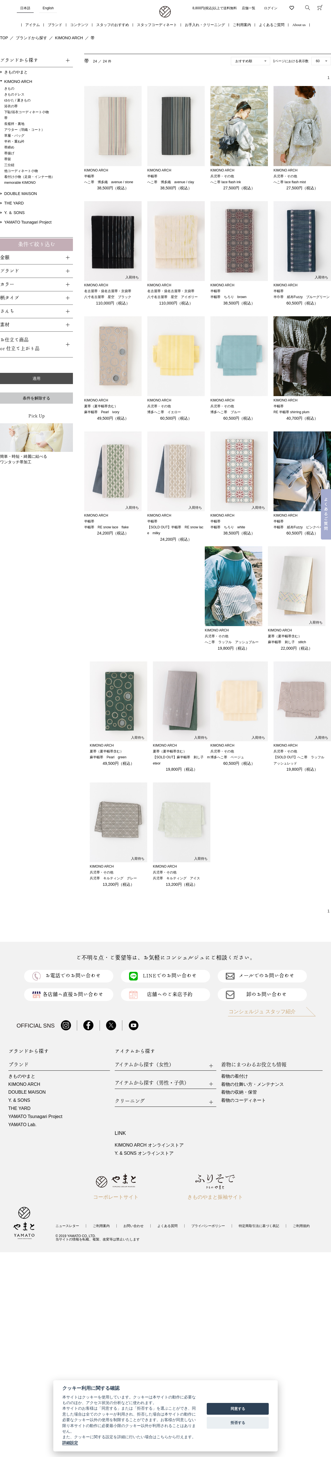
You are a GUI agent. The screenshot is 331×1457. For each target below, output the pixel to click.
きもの (9, 88)
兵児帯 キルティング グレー (113, 878)
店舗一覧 (248, 8)
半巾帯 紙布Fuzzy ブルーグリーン (301, 297)
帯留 (7, 159)
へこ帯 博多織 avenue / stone (108, 182)
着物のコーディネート (243, 1100)
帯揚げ (9, 153)
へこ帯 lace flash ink (225, 182)
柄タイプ (9, 298)
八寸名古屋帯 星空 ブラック (107, 297)
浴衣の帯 (11, 106)
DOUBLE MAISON (20, 193)
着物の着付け (234, 1076)
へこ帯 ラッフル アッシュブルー (232, 642)
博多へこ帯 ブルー (225, 412)
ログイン (270, 8)
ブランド (55, 25)
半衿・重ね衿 (14, 141)
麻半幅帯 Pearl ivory (101, 412)
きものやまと (16, 72)
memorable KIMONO (20, 183)
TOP (4, 38)
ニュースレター (67, 1226)
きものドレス (14, 94)
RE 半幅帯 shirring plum (291, 412)
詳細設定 (70, 1442)
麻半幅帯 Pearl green (108, 757)
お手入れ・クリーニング (205, 25)
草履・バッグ (14, 136)
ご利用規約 (301, 1226)
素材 (5, 325)
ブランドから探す (31, 38)
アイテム (32, 25)
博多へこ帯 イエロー (164, 412)
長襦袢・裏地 (14, 124)
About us (298, 25)
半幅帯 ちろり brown (228, 297)
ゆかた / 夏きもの (17, 100)
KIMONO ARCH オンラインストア (149, 1145)
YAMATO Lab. (22, 1124)
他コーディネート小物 (21, 171)
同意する (238, 1409)
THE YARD (14, 203)
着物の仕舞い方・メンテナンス (252, 1084)
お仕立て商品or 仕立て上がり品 (20, 344)
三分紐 (9, 165)
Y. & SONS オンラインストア (144, 1153)
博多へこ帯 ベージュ (227, 757)
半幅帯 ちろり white (227, 527)
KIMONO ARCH (69, 38)
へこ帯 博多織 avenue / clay (170, 182)
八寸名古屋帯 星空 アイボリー (172, 297)
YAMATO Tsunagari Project (28, 222)
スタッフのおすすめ (112, 25)
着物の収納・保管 (239, 1092)
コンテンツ (79, 25)
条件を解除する (36, 398)
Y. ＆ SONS (14, 212)
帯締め (9, 147)
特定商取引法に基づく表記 (259, 1226)
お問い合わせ (133, 1226)
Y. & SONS (19, 1100)
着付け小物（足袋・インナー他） (29, 177)
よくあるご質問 (271, 25)
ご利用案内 (242, 25)
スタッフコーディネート (157, 25)
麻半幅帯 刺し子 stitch (287, 642)
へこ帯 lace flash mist (289, 182)
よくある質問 (167, 1226)
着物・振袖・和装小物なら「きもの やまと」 (165, 12)
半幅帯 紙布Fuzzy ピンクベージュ (301, 527)
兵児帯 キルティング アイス (176, 878)
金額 (5, 258)
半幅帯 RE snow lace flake (106, 527)
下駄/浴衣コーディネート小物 (26, 112)
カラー (7, 284)
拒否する (238, 1423)
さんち (7, 311)
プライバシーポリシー (208, 1226)
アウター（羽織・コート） (24, 130)
